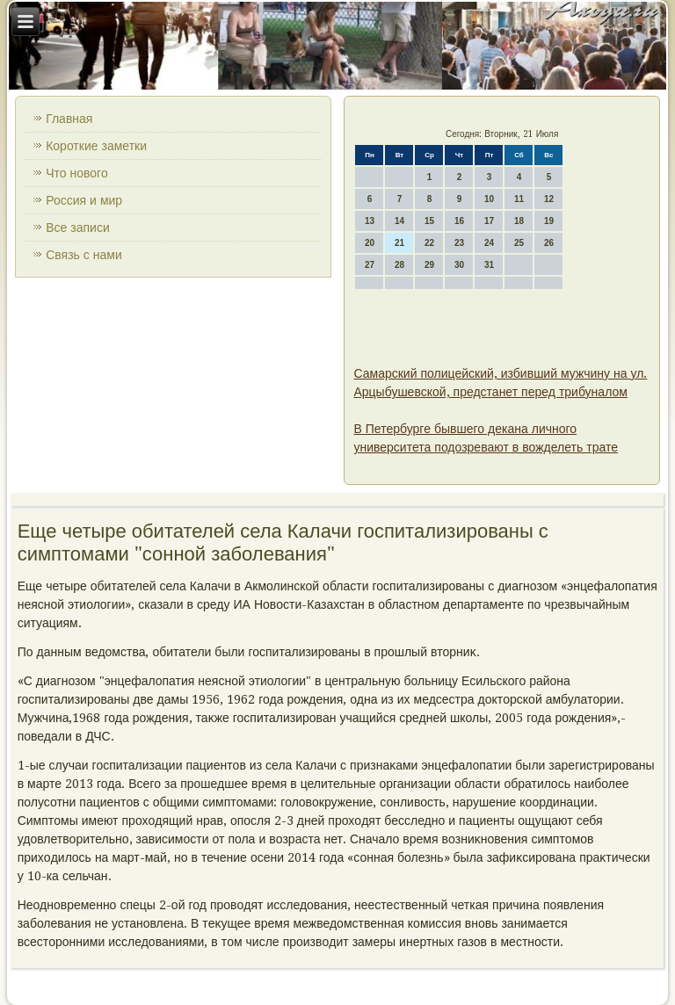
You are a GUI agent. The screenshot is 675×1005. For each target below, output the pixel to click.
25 (519, 243)
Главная (69, 119)
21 (399, 243)
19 (549, 221)
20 (369, 243)
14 (399, 221)
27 (369, 265)
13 (369, 221)
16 (459, 221)
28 (399, 265)
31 (489, 265)
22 (429, 243)
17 (489, 221)
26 (549, 243)
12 (549, 199)
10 (489, 199)
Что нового (77, 173)
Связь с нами (84, 255)
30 (459, 265)
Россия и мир (84, 200)
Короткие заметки (96, 146)
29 (429, 265)
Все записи (78, 228)
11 (519, 199)
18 (519, 221)
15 (429, 221)
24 (489, 243)
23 (459, 243)
